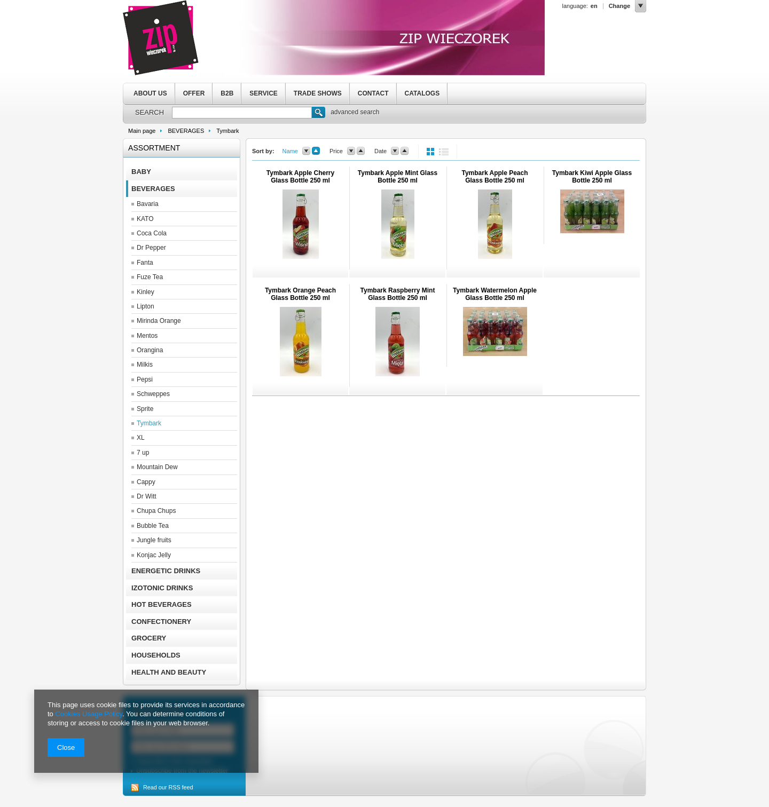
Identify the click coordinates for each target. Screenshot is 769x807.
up (316, 151)
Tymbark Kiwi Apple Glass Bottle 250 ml (592, 176)
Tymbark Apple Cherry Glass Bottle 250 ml (300, 176)
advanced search (355, 112)
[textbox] (242, 112)
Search (318, 114)
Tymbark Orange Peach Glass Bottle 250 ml (300, 294)
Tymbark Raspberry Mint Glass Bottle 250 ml (397, 294)
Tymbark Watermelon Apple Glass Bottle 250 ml (495, 294)
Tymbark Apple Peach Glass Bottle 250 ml (494, 176)
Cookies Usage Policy (88, 714)
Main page (141, 131)
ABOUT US (150, 93)
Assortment (154, 148)
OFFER (194, 93)
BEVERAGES (186, 131)
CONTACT (373, 93)
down (306, 151)
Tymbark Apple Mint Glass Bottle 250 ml (397, 176)
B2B (227, 93)
